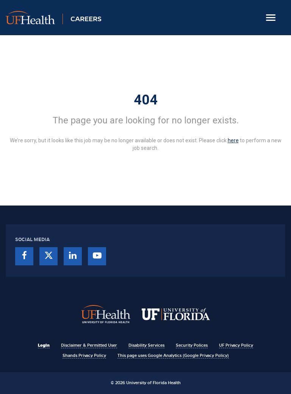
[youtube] (97, 256)
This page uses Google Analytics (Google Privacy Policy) (173, 355)
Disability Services (146, 345)
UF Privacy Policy (236, 345)
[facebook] (24, 256)
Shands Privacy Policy (84, 355)
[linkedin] (73, 256)
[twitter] (48, 256)
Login (44, 345)
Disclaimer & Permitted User (89, 345)
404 (146, 100)
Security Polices (192, 345)
